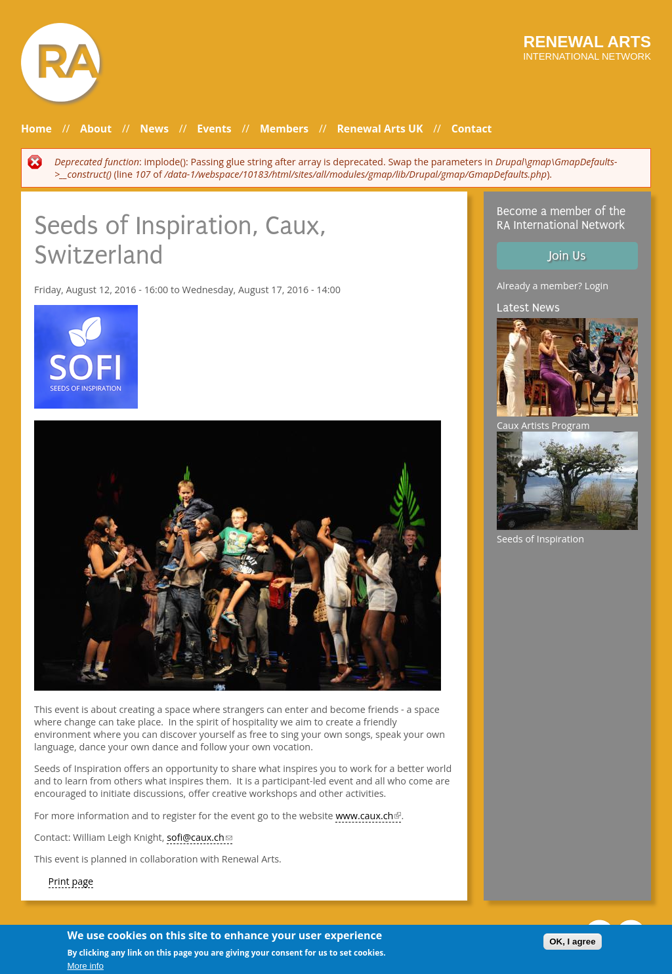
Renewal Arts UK (380, 128)
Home (36, 128)
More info (85, 966)
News (154, 128)
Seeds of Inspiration (540, 539)
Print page (71, 881)
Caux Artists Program (543, 425)
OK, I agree (572, 941)
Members (284, 128)
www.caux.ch (368, 815)
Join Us (567, 256)
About (96, 128)
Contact (472, 128)
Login (596, 285)
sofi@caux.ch (199, 837)
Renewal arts (587, 42)
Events (214, 128)
